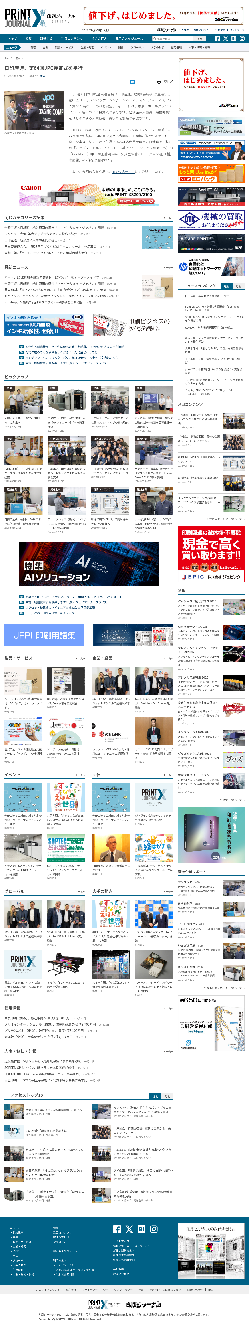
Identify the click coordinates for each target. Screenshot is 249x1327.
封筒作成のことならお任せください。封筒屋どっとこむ (61, 352)
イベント (106, 47)
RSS (210, 1289)
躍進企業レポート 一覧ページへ (226, 987)
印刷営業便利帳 (65, 1274)
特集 (29, 38)
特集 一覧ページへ (234, 799)
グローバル (137, 47)
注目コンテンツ (72, 38)
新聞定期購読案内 (124, 1250)
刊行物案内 (219, 30)
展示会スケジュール (129, 38)
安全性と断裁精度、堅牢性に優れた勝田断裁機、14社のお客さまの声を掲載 (74, 347)
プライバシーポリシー (95, 1289)
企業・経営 (87, 47)
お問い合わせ (201, 30)
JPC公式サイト (123, 171)
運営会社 (71, 1289)
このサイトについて (48, 1289)
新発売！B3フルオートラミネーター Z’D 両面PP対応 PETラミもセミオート (73, 597)
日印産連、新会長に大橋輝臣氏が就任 (207, 296)
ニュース (15, 1228)
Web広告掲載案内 (124, 1260)
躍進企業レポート (63, 1237)
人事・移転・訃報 (199, 47)
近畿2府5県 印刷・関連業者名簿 (75, 1270)
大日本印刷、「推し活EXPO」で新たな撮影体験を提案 (214, 350)
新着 (33, 47)
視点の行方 (99, 38)
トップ (12, 38)
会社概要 (184, 30)
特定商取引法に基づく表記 (165, 1289)
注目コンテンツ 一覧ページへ (227, 518)
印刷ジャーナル (65, 1265)
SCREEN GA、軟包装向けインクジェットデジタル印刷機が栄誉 (214, 318)
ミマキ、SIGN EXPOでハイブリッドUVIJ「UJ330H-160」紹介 (209, 392)
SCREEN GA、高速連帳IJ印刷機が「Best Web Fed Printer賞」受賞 (212, 308)
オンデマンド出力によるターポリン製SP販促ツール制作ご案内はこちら (71, 357)
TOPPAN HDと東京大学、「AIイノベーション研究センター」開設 (214, 381)
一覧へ (169, 218)
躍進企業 (46, 38)
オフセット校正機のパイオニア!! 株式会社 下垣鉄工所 (60, 607)
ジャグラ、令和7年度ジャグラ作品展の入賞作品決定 (213, 371)
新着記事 (18, 1232)
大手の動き (157, 47)
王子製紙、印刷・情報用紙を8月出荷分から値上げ (214, 360)
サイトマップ (237, 30)
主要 (45, 47)
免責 (140, 1289)
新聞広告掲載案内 (124, 1255)
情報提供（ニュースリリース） (131, 1246)
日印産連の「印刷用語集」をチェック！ (51, 613)
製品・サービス (64, 47)
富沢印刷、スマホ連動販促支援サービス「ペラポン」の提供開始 (214, 339)
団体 (121, 47)
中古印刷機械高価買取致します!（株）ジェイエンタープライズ (66, 363)
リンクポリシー (123, 1289)
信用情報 (176, 47)
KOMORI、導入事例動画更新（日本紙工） (210, 327)
